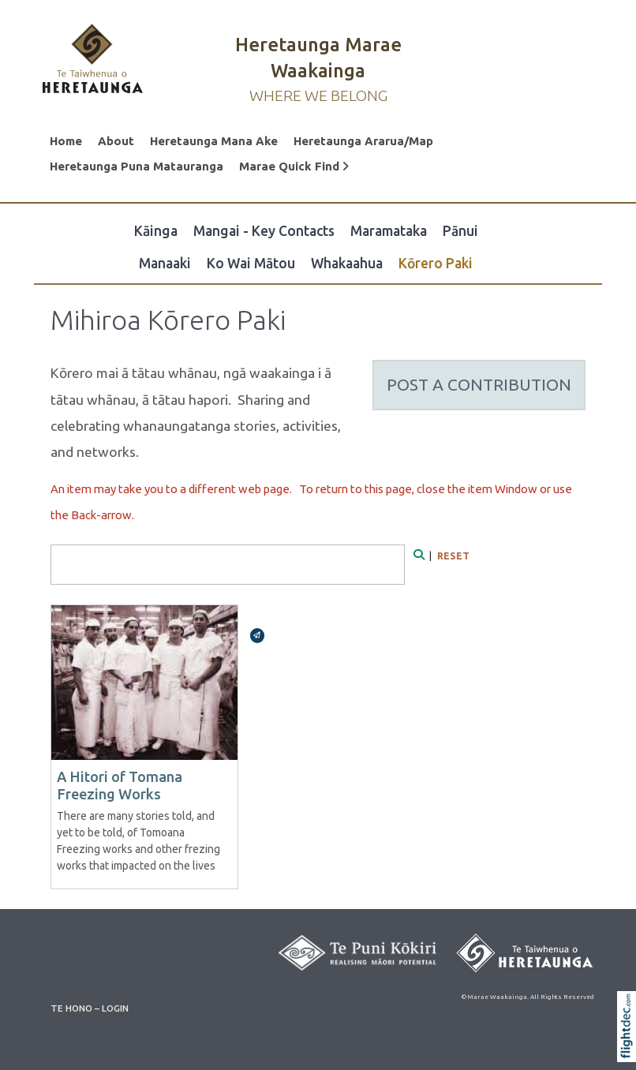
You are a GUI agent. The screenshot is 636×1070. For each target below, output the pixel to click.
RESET (453, 556)
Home (66, 141)
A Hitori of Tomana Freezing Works (119, 785)
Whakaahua (347, 263)
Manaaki (165, 263)
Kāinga (156, 230)
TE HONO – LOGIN (90, 1008)
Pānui (460, 230)
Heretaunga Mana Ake (214, 141)
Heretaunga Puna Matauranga (136, 166)
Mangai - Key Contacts (264, 230)
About (116, 141)
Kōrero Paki (435, 263)
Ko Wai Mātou (251, 263)
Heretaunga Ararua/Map (363, 141)
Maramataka (388, 230)
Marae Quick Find (294, 166)
